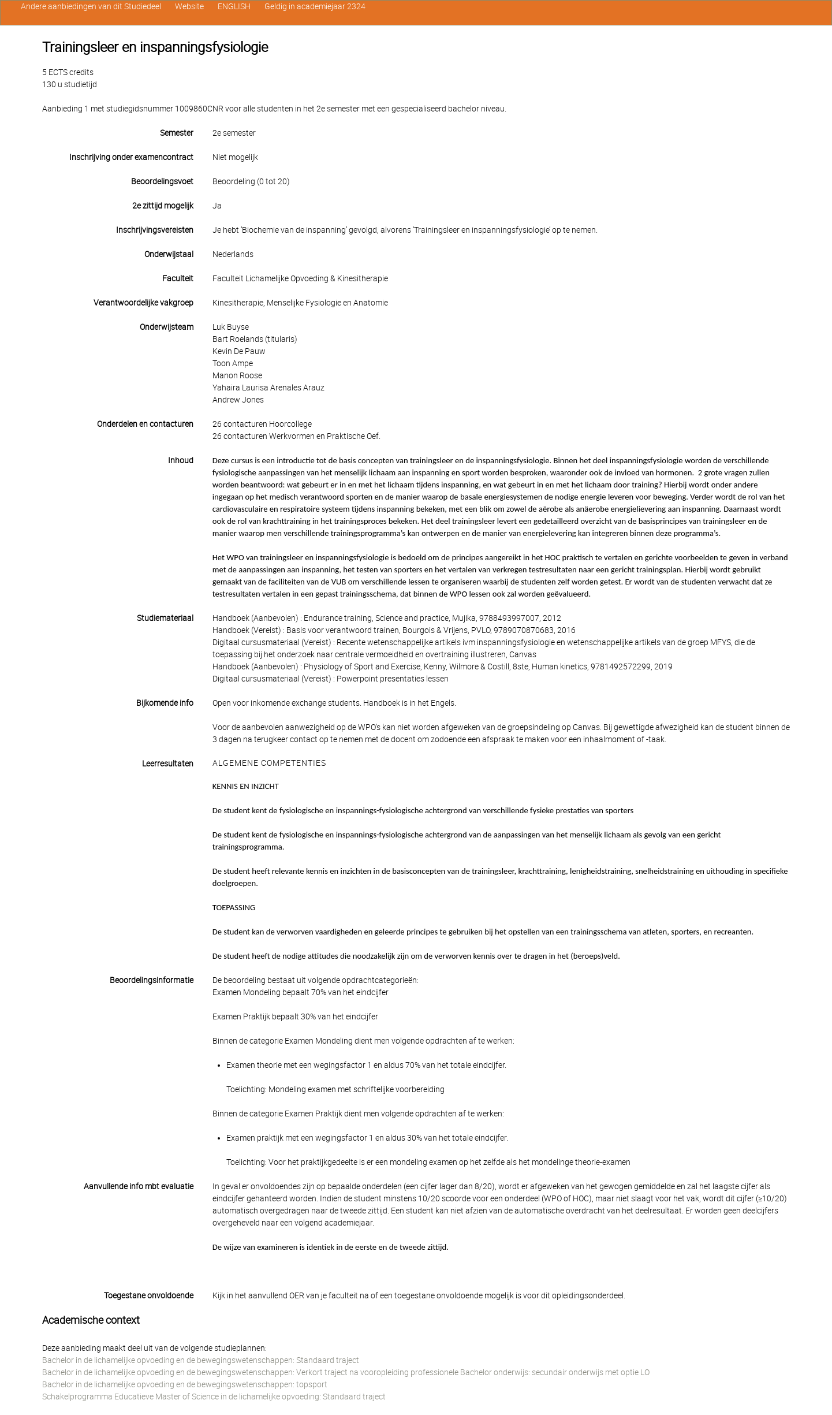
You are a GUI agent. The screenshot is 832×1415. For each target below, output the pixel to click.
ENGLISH (234, 6)
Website (189, 6)
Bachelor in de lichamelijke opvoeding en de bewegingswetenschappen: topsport (184, 1384)
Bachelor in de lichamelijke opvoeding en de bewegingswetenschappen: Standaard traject (200, 1360)
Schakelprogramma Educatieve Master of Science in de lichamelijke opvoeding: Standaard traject (214, 1396)
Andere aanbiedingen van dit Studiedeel (91, 6)
